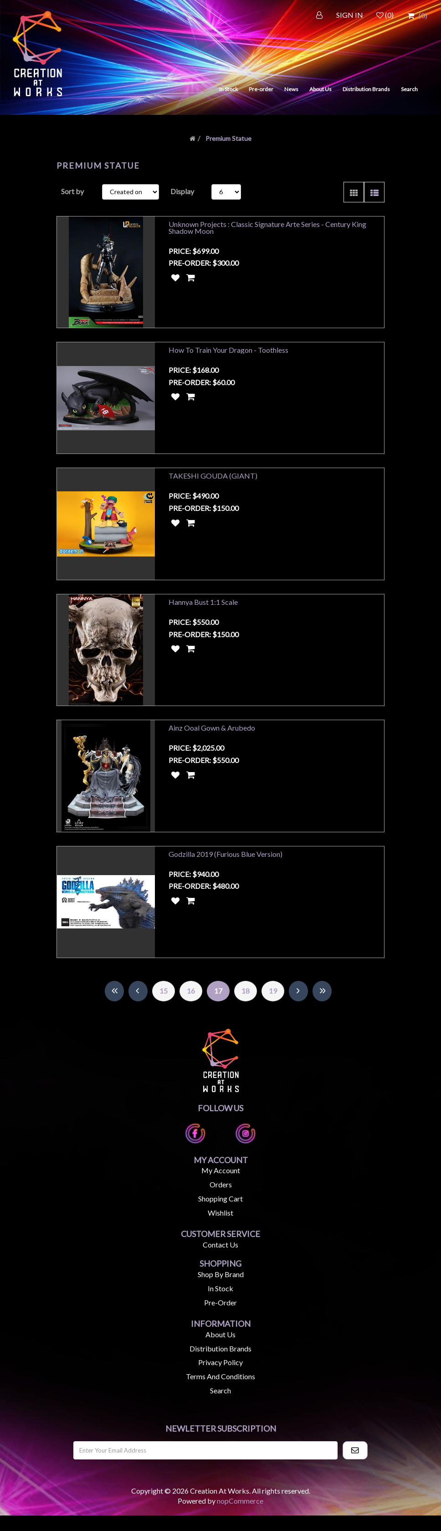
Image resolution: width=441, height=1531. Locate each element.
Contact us (220, 1259)
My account (220, 1185)
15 (163, 1006)
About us (220, 1349)
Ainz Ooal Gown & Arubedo (212, 738)
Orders (221, 1200)
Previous (138, 1006)
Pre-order (261, 89)
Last (322, 1006)
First (114, 1006)
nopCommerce (240, 1516)
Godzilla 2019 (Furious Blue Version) (225, 866)
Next (298, 1006)
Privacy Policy (220, 1377)
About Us (320, 89)
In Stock (228, 89)
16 (191, 1006)
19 (273, 1006)
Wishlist (220, 1228)
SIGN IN (349, 14)
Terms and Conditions (220, 1391)
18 (245, 1006)
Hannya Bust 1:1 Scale (203, 609)
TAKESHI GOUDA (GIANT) (213, 481)
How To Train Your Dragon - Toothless (228, 352)
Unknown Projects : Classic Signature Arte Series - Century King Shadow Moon (267, 227)
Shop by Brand (221, 1289)
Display (182, 191)
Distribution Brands (366, 89)
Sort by (72, 191)
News (291, 89)
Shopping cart (220, 1214)
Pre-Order (220, 1318)
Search (409, 89)
